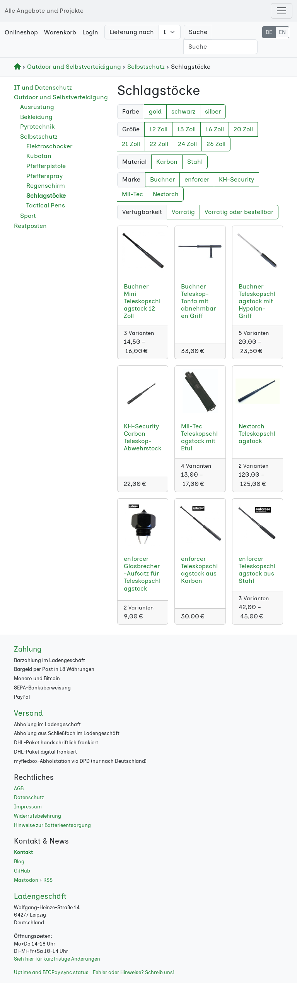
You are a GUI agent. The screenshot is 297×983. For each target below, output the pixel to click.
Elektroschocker (49, 146)
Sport (28, 215)
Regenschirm (45, 185)
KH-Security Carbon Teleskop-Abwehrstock (142, 437)
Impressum (28, 807)
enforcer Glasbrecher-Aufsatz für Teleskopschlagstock (142, 573)
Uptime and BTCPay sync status (51, 972)
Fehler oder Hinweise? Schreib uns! (133, 972)
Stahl (195, 161)
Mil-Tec (132, 194)
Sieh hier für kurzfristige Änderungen (57, 959)
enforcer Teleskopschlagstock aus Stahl (257, 570)
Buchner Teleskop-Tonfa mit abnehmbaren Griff (198, 301)
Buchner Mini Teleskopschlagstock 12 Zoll (142, 301)
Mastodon (26, 880)
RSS (48, 880)
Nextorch (166, 194)
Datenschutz (29, 797)
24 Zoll (187, 144)
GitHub (22, 871)
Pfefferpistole (46, 166)
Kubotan (38, 156)
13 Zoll (186, 129)
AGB (19, 788)
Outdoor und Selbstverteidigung (72, 66)
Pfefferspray (44, 176)
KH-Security (236, 179)
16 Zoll (214, 129)
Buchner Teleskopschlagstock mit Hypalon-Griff (257, 301)
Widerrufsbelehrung (37, 816)
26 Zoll (216, 144)
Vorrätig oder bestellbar (239, 212)
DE (269, 32)
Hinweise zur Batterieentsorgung (52, 825)
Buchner (162, 179)
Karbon (167, 161)
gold (155, 111)
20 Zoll (243, 129)
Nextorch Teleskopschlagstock (257, 434)
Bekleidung (36, 117)
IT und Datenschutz (43, 87)
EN (282, 32)
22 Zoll (159, 144)
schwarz (183, 111)
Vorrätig (183, 212)
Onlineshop (21, 32)
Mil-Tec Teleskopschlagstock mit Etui (199, 437)
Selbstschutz (144, 66)
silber (213, 111)
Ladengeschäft (40, 896)
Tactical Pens (45, 205)
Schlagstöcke (46, 195)
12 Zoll (158, 129)
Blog (19, 861)
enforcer (196, 179)
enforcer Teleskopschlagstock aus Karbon (199, 570)
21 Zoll (131, 144)
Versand (28, 713)
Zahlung (28, 649)
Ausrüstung (37, 106)
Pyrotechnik (37, 126)
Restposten (30, 225)
